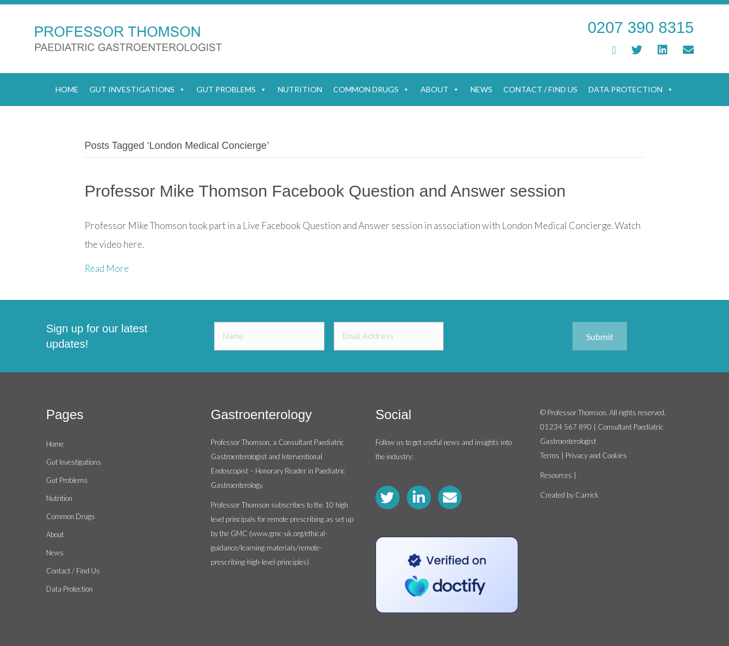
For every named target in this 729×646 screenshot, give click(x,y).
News (481, 89)
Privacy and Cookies (596, 455)
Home (66, 89)
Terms (549, 455)
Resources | (558, 475)
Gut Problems (232, 90)
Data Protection (631, 90)
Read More (107, 268)
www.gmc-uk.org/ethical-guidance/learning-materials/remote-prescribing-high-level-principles (269, 547)
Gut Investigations (137, 90)
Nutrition (300, 89)
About (439, 90)
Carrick (587, 495)
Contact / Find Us (540, 89)
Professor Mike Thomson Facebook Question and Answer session (325, 191)
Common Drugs (371, 90)
